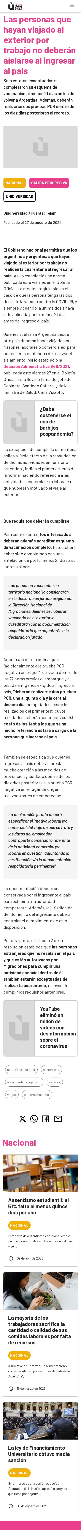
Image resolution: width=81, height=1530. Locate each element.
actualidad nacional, (21, 1069)
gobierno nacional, (37, 1094)
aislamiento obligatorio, (24, 1082)
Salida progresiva (49, 182)
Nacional (14, 182)
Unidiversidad (19, 196)
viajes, (12, 1094)
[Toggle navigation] (72, 5)
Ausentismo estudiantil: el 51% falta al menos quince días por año (38, 1206)
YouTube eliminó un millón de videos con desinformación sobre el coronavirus (58, 1027)
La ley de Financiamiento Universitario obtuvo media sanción (39, 1453)
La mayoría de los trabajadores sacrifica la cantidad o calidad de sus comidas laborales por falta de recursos (39, 1330)
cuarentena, (51, 1069)
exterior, (55, 1082)
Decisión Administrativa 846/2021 (36, 366)
